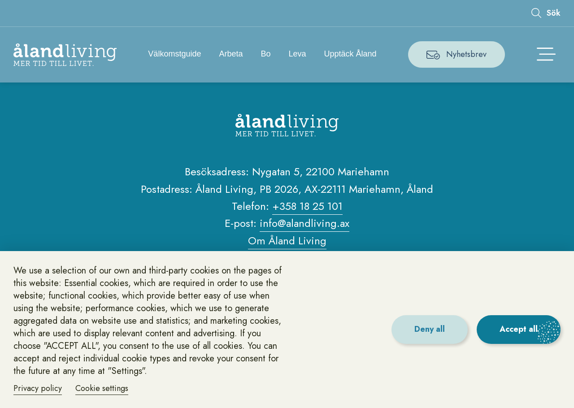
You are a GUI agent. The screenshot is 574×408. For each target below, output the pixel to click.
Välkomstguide (174, 53)
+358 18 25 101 (307, 206)
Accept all (519, 329)
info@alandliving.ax (304, 223)
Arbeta (231, 53)
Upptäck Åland (350, 53)
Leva (297, 53)
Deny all (429, 329)
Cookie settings (101, 388)
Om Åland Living (287, 240)
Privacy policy (37, 388)
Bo (265, 53)
